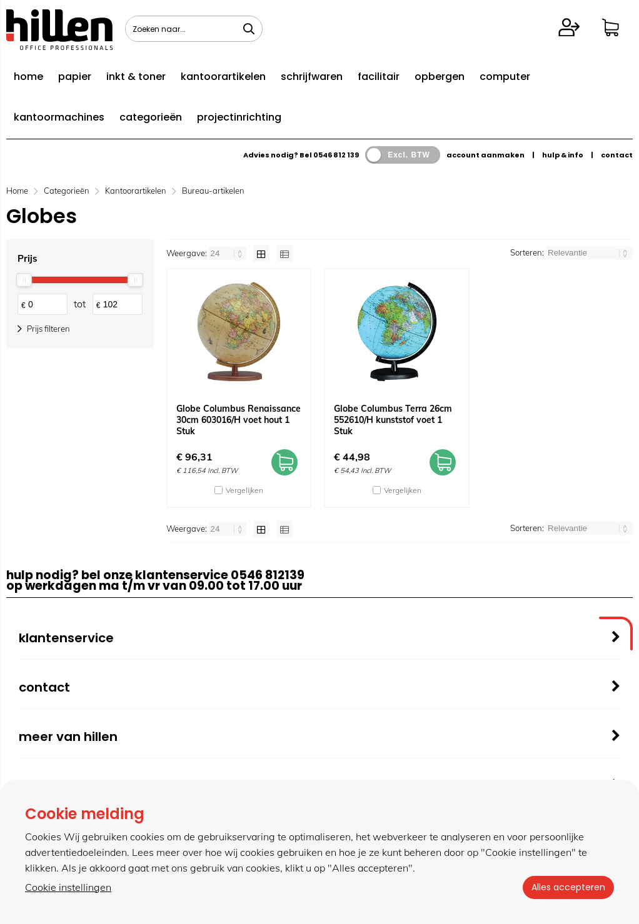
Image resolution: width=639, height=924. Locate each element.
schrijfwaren (312, 76)
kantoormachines (59, 117)
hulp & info (562, 155)
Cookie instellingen (68, 887)
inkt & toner (136, 76)
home (28, 76)
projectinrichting (239, 117)
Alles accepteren (567, 887)
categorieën (150, 117)
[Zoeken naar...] (248, 28)
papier (74, 76)
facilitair (379, 76)
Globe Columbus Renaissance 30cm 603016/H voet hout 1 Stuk (238, 420)
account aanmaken (485, 155)
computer (505, 76)
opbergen (440, 76)
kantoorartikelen (223, 76)
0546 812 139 (336, 155)
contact (617, 155)
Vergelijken (244, 490)
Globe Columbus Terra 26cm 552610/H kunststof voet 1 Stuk (393, 420)
